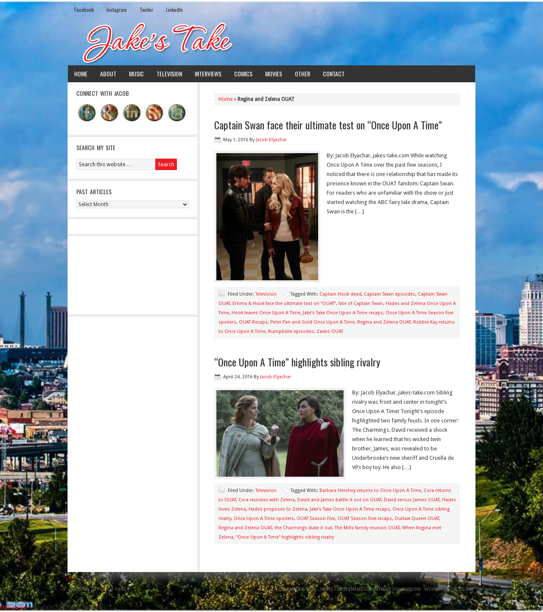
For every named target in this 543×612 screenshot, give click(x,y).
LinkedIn (174, 9)
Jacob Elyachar (271, 140)
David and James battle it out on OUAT (339, 500)
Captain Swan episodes (389, 294)
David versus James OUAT (411, 500)
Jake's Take (271, 42)
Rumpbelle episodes (291, 331)
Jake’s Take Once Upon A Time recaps (343, 313)
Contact (333, 73)
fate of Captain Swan (361, 303)
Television (169, 73)
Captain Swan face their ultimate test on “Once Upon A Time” (328, 124)
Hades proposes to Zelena (278, 509)
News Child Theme (341, 589)
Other (302, 73)
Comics (243, 73)
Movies (273, 73)
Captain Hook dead (340, 294)
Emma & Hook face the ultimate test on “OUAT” (284, 303)
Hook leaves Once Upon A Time (266, 313)
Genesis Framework (396, 589)
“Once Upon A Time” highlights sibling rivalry (297, 361)
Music (136, 73)
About (108, 73)
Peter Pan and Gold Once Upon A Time (312, 322)
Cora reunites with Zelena (266, 500)
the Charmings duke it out (303, 528)
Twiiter (146, 9)
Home (80, 73)
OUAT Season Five (316, 518)
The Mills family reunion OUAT (367, 528)
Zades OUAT (329, 331)
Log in (463, 589)
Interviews (208, 73)
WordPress (438, 589)
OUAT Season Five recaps (365, 518)
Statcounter (14, 607)
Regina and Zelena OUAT (384, 322)
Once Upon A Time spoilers (264, 518)
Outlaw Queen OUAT (417, 518)
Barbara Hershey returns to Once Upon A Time (370, 490)
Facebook (84, 9)
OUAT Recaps (253, 322)
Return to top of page (99, 589)
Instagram (116, 9)
